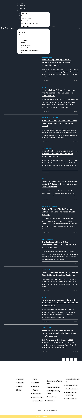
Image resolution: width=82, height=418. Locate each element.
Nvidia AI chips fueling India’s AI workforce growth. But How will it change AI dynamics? (57, 62)
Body (43, 269)
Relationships (49, 239)
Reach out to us (25, 21)
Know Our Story (26, 18)
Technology (45, 57)
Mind (43, 117)
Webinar (23, 16)
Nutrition (48, 269)
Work (50, 57)
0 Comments (46, 80)
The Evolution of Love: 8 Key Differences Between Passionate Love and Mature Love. (59, 244)
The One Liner (7, 28)
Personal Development (51, 117)
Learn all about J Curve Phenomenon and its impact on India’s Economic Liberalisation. (58, 93)
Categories (22, 8)
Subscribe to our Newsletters (30, 23)
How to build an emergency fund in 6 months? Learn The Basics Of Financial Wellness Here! (60, 303)
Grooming (44, 327)
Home (21, 3)
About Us (22, 6)
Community (45, 148)
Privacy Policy (25, 26)
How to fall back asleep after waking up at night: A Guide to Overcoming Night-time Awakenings (59, 184)
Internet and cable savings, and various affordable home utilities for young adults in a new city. (60, 153)
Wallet (44, 87)
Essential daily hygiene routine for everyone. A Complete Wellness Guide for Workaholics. (59, 333)
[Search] (53, 29)
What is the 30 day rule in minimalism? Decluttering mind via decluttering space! (59, 123)
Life (43, 178)
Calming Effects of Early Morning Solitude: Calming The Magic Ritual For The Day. (59, 212)
